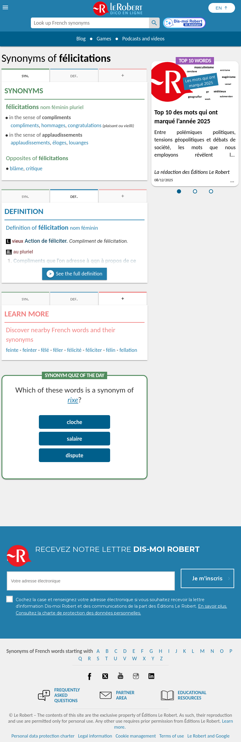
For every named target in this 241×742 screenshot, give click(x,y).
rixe (73, 399)
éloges (59, 142)
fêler (58, 350)
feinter (30, 350)
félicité (74, 350)
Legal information (95, 736)
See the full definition (79, 273)
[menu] (6, 7)
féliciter (93, 350)
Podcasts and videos (144, 38)
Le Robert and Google (209, 736)
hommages (53, 125)
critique (34, 168)
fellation (128, 350)
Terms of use (171, 736)
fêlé (45, 350)
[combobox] (90, 23)
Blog (79, 38)
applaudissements (30, 142)
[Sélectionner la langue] (221, 8)
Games (103, 38)
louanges (78, 142)
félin (110, 350)
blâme (16, 168)
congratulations (85, 125)
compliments (25, 125)
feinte (12, 350)
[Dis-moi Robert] (185, 23)
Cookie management (135, 736)
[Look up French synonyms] (154, 23)
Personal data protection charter (43, 736)
